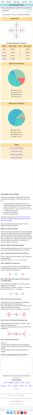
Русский (21, 385)
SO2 (5, 218)
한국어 (16, 389)
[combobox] (16, 10)
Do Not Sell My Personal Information (16, 401)
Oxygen (4, 59)
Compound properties (16, 157)
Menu (2, 1)
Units (30, 1)
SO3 (8, 218)
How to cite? (16, 378)
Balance (9, 1)
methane (22, 218)
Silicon (4, 49)
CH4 (23, 217)
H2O (17, 217)
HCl (29, 217)
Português (15, 385)
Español (17, 382)
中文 (26, 385)
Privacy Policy (16, 399)
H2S (2, 218)
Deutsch (5, 382)
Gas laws (24, 1)
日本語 (30, 385)
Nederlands (4, 385)
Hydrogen (4, 55)
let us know (9, 375)
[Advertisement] (16, 176)
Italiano (28, 382)
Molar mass (16, 1)
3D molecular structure (16, 151)
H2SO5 (16, 218)
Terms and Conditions (26, 398)
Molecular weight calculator (16, 148)
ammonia (28, 218)
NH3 (26, 217)
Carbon (4, 52)
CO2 (20, 217)
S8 (19, 218)
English (11, 382)
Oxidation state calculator (16, 154)
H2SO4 (11, 218)
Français (22, 382)
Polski (9, 385)
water (2, 220)
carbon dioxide (8, 220)
